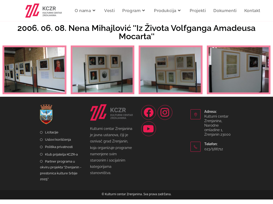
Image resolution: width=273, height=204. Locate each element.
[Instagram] (165, 117)
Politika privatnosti (59, 151)
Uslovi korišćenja (58, 144)
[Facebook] (148, 117)
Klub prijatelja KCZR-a (61, 159)
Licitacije (51, 137)
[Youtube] (148, 133)
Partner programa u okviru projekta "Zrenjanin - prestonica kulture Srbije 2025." (60, 174)
